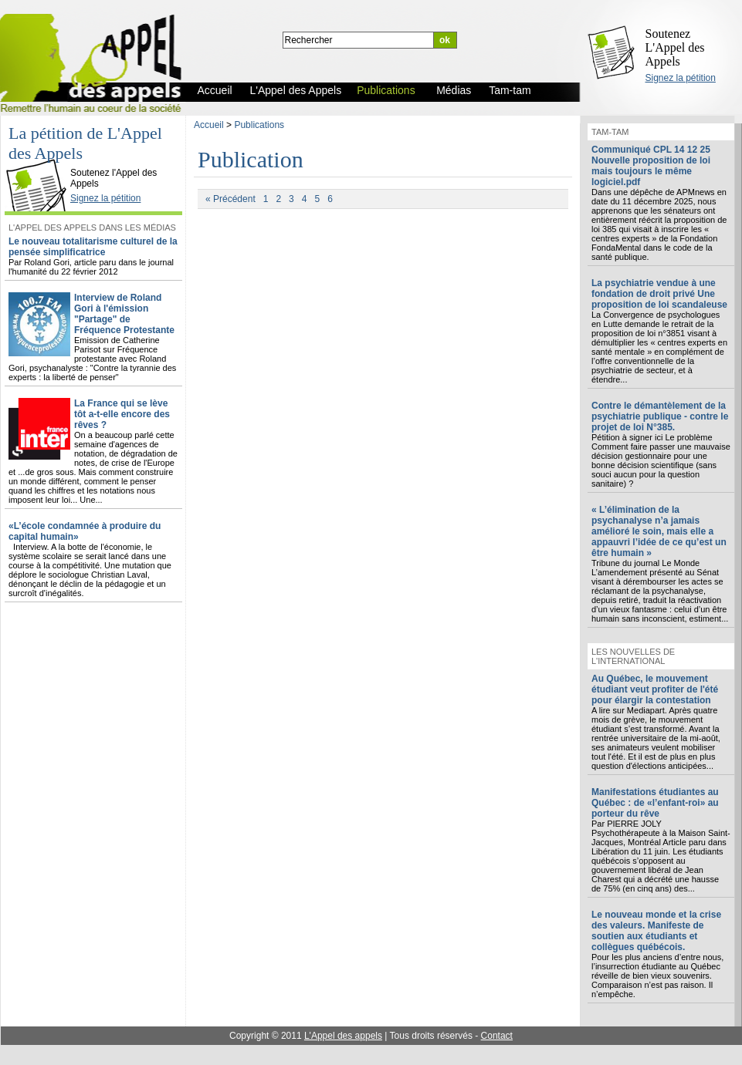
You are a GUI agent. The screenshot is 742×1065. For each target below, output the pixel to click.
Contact (497, 1035)
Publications (259, 125)
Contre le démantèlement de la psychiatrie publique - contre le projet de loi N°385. (659, 416)
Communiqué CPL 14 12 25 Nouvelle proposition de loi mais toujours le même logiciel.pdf (650, 165)
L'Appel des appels (343, 1035)
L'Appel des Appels (40, 159)
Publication (250, 159)
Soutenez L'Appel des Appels (675, 47)
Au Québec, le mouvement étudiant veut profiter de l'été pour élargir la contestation (654, 689)
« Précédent (230, 199)
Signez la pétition (680, 77)
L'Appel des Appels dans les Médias (92, 227)
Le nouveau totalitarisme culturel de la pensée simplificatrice (93, 247)
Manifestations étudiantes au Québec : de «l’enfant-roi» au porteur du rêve (655, 803)
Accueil (209, 125)
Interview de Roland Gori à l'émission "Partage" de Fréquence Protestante (124, 313)
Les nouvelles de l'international (633, 656)
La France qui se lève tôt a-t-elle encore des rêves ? (122, 414)
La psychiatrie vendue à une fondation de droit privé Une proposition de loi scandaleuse (659, 294)
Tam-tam (609, 131)
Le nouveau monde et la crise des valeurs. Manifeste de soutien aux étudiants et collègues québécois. (656, 930)
